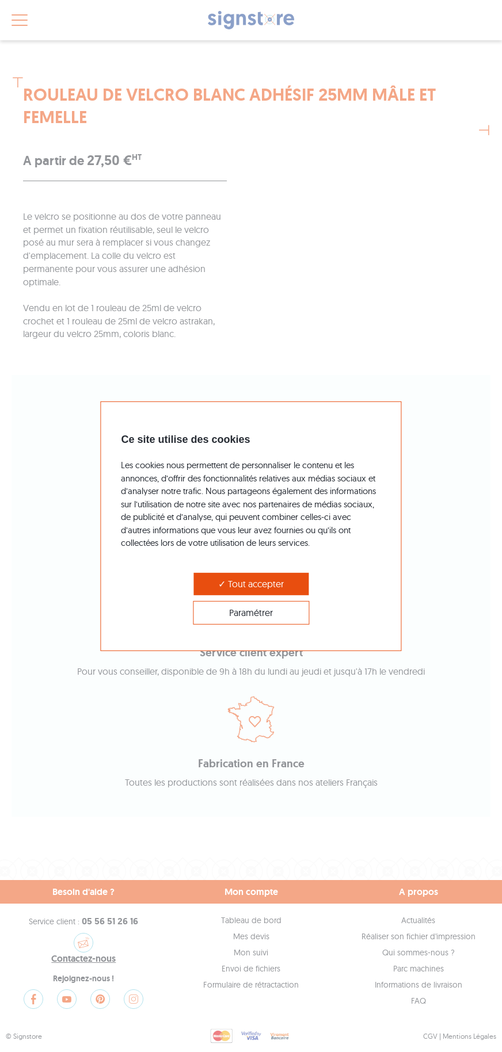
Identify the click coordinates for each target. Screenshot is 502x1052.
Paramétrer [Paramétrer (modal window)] (251, 612)
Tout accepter (251, 583)
